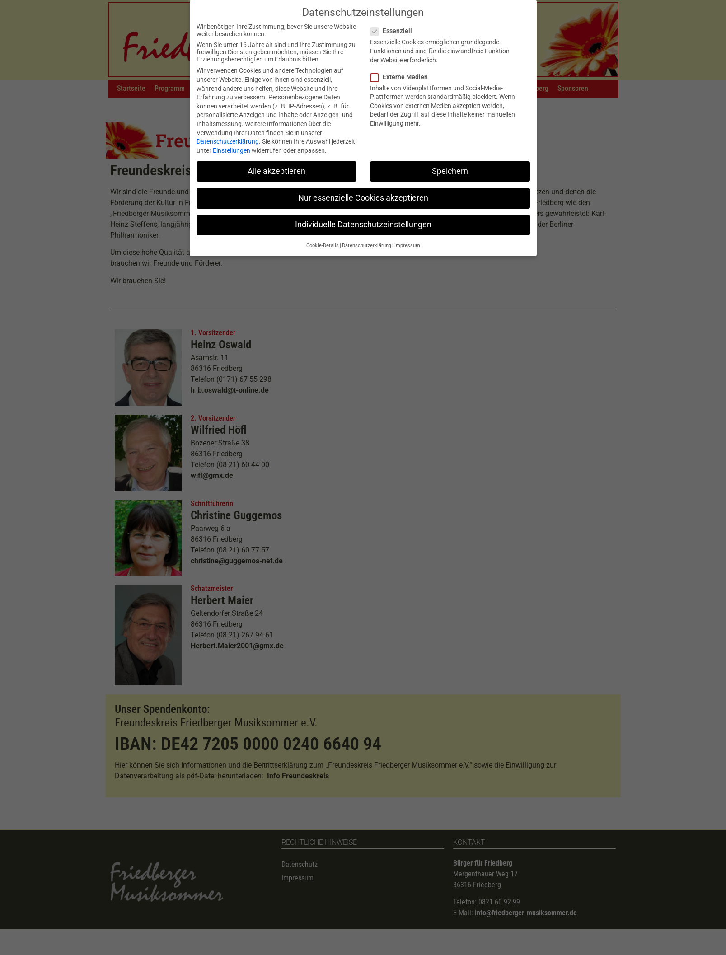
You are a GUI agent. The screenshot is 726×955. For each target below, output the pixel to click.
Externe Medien (402, 72)
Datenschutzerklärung (228, 137)
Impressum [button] (407, 241)
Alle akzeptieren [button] (276, 166)
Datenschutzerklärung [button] (366, 241)
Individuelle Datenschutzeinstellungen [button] (363, 220)
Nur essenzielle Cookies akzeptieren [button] (363, 193)
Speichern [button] (450, 166)
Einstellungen (231, 146)
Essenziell (394, 26)
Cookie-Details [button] (322, 241)
